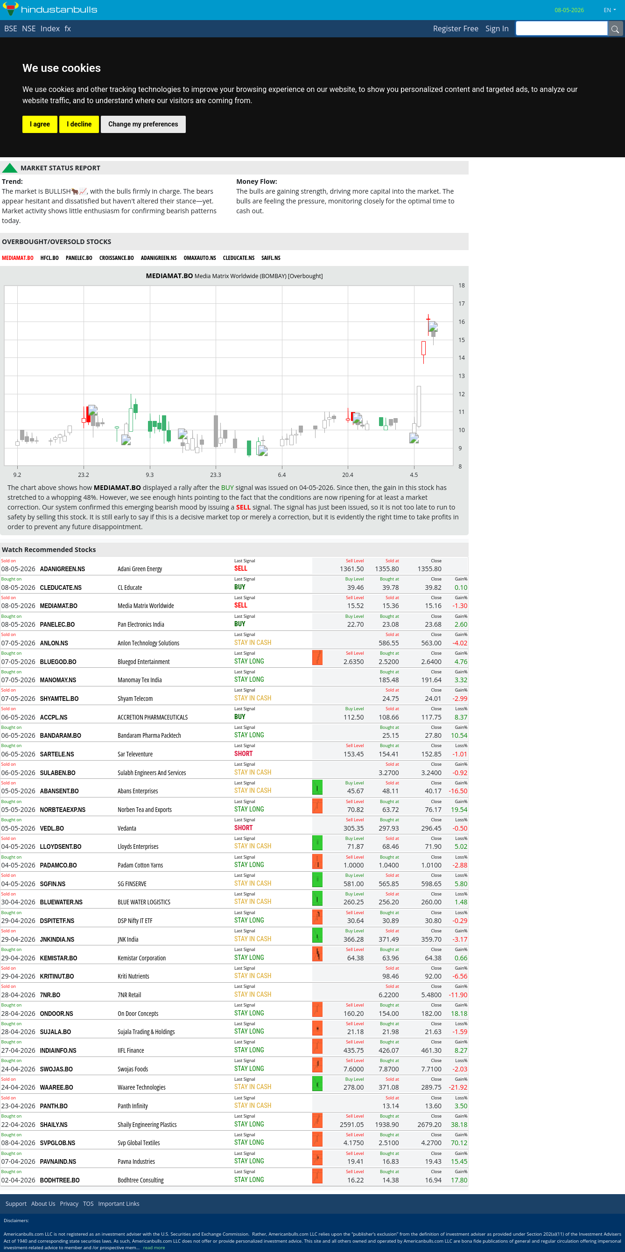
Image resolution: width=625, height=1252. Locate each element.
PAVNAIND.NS (58, 1161)
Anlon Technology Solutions (148, 642)
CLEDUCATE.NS (61, 587)
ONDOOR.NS (56, 1013)
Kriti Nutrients (133, 976)
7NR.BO (50, 995)
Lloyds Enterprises (138, 846)
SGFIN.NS (52, 884)
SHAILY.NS (54, 1124)
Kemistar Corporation (142, 957)
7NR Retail (129, 994)
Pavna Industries (136, 1161)
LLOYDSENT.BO (61, 846)
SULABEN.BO (58, 772)
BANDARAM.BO (60, 735)
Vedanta (127, 828)
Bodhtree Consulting (140, 1179)
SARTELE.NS (57, 754)
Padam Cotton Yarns (140, 864)
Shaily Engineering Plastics (147, 1124)
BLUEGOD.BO (58, 661)
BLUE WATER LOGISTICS (144, 901)
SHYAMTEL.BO (59, 698)
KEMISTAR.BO (58, 958)
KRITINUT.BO (57, 976)
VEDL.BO (52, 828)
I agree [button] (40, 124)
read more (154, 1248)
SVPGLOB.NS (57, 1143)
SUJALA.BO (55, 1031)
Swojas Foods (133, 1068)
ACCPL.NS (54, 717)
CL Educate (130, 587)
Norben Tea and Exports (145, 809)
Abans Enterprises (138, 790)
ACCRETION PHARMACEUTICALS (153, 717)
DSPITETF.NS (57, 920)
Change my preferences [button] (143, 124)
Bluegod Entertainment (143, 661)
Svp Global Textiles (139, 1142)
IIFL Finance (131, 1050)
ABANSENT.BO (59, 791)
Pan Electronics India (141, 624)
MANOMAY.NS (58, 680)
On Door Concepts (138, 1013)
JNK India (128, 939)
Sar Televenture (135, 753)
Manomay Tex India (140, 679)
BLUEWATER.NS (61, 902)
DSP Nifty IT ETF (135, 920)
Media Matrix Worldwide (146, 605)
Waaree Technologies (141, 1087)
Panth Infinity (132, 1105)
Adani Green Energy (140, 568)
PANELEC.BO (57, 624)
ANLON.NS (54, 643)
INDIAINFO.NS (58, 1050)
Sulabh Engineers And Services (152, 772)
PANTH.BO (54, 1106)
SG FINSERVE (132, 883)
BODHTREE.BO (60, 1180)
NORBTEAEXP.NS (62, 809)
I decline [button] (79, 124)
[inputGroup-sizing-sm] (562, 28)
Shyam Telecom (135, 698)
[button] (614, 10)
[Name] (615, 28)
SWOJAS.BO (56, 1069)
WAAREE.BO (56, 1087)
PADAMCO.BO (58, 865)
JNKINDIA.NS (57, 939)
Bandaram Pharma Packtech (149, 735)
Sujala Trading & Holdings (146, 1031)
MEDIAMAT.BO (58, 605)
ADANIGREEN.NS (62, 569)
